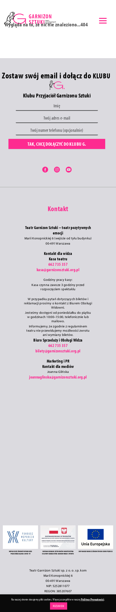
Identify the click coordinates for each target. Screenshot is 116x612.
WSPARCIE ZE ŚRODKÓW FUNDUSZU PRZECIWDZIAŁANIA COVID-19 (20, 552)
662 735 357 (58, 264)
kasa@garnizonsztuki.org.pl (58, 269)
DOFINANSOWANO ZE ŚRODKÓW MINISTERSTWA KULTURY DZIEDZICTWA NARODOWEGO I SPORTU (58, 552)
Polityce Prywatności (92, 599)
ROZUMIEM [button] (58, 606)
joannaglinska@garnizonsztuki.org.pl (58, 377)
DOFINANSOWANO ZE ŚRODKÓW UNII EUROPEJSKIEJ (95, 551)
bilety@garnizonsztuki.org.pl (57, 351)
